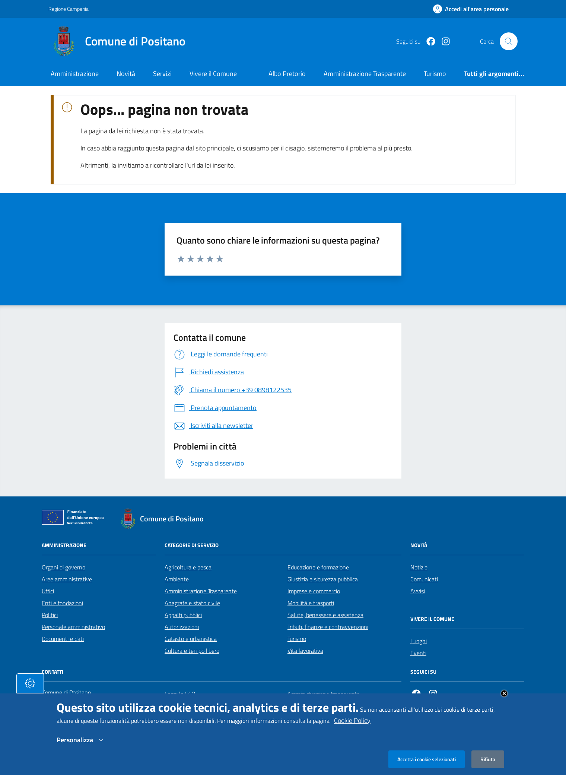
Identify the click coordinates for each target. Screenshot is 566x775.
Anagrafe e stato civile (192, 602)
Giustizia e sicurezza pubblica (322, 579)
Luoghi (418, 640)
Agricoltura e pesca (188, 567)
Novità (126, 74)
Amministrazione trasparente (323, 693)
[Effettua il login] (471, 9)
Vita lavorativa (305, 650)
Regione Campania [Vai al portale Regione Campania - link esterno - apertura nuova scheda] (68, 9)
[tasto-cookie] (30, 691)
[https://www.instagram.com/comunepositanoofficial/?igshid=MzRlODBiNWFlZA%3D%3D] (442, 41)
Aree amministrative (67, 579)
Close (504, 700)
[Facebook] (427, 41)
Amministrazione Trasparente (201, 591)
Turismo (296, 638)
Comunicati (424, 579)
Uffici (48, 591)
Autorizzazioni (182, 626)
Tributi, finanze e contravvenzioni (327, 626)
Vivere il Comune (213, 74)
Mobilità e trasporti (310, 602)
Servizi (162, 74)
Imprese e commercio (313, 591)
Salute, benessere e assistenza (325, 614)
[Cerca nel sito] (509, 41)
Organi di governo (63, 567)
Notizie (418, 567)
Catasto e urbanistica (191, 638)
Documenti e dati (63, 638)
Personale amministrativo (73, 626)
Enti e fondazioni (62, 602)
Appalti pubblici (183, 614)
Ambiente (177, 579)
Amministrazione (75, 74)
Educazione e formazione (318, 567)
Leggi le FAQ (180, 693)
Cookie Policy (352, 728)
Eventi (418, 652)
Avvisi (417, 591)
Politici (50, 614)
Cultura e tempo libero (192, 650)
